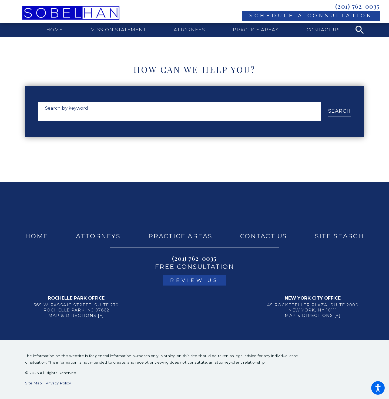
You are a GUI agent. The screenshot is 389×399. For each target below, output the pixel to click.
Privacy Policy (58, 383)
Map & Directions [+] (76, 315)
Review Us (194, 280)
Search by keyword (66, 108)
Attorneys (98, 236)
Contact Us (263, 236)
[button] (378, 388)
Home (36, 236)
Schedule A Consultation (311, 15)
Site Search (339, 236)
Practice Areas (180, 236)
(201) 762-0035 (357, 6)
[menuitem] (54, 30)
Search (339, 111)
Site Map (33, 383)
